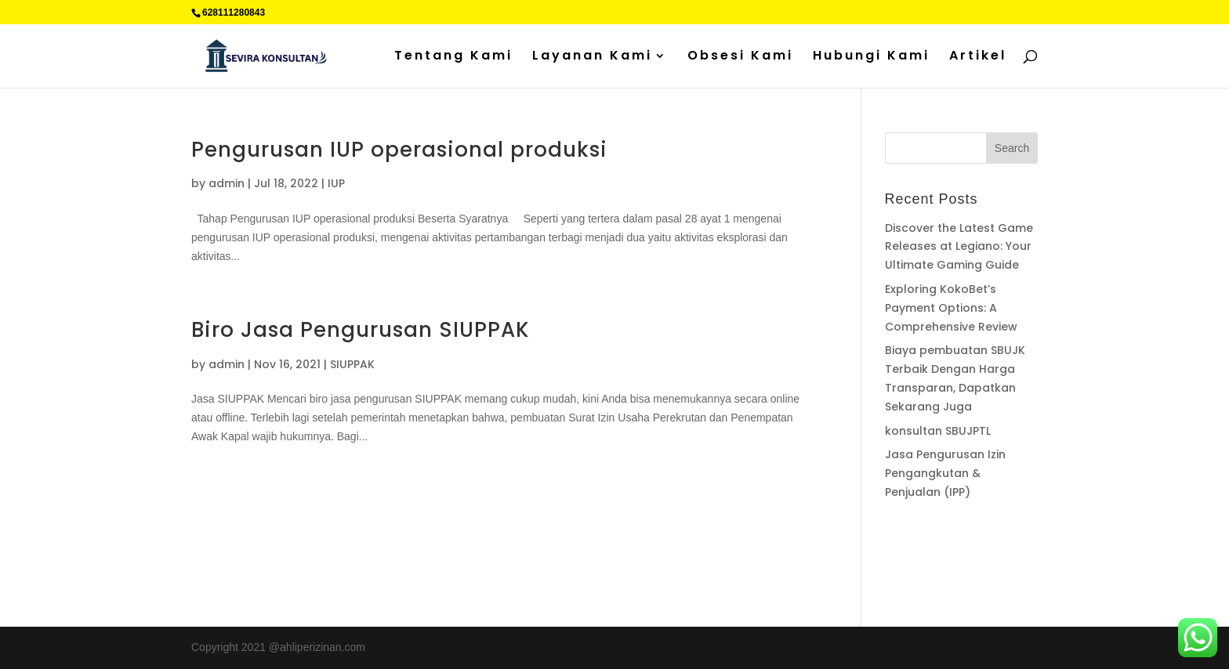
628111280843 (233, 12)
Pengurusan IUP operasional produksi (399, 150)
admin (226, 183)
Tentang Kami (453, 57)
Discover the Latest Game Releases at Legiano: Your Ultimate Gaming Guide (959, 246)
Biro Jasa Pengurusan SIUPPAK (360, 330)
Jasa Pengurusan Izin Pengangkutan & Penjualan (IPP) (945, 473)
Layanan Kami (592, 57)
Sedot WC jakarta (985, 571)
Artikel (977, 57)
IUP (336, 183)
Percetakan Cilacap (932, 553)
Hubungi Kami (871, 57)
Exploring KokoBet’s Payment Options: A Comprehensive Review (951, 307)
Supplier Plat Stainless (940, 534)
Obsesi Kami (740, 57)
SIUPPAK (352, 364)
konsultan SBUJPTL (938, 431)
